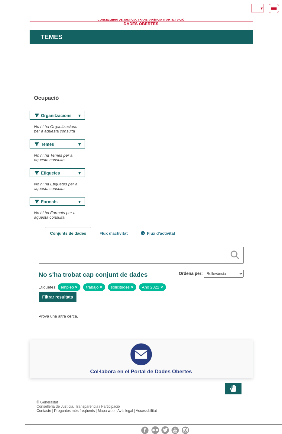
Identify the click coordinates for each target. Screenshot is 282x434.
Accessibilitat (146, 411)
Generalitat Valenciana (141, 9)
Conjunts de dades (68, 233)
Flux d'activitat (113, 233)
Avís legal (125, 411)
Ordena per (190, 273)
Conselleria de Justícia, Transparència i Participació (141, 19)
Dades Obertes (141, 23)
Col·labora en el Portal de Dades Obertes (141, 371)
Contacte (44, 411)
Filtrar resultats (57, 297)
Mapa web (106, 411)
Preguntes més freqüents (74, 411)
